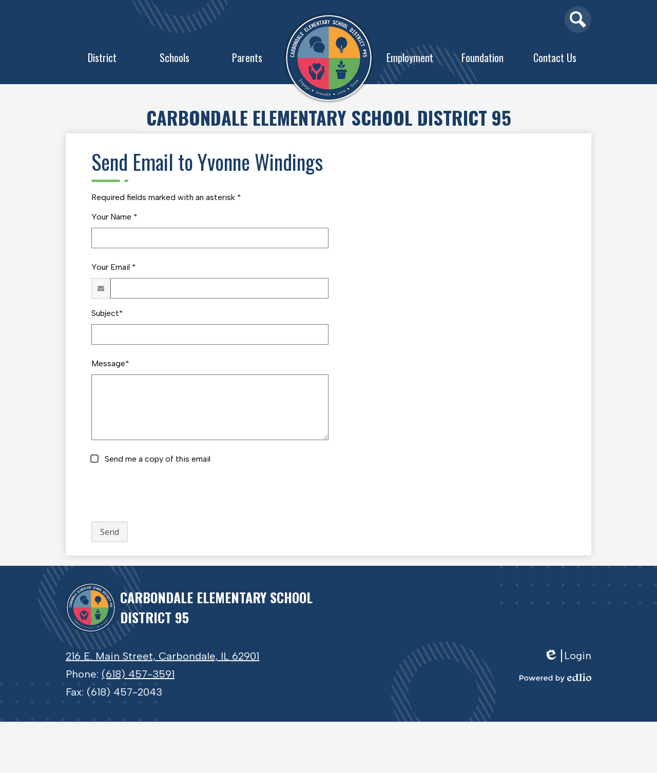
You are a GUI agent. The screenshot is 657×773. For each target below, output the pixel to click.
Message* (110, 363)
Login (567, 655)
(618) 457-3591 (138, 674)
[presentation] (169, 493)
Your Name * (114, 217)
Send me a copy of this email (156, 459)
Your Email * (113, 267)
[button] (102, 60)
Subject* (107, 313)
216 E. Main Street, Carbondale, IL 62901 (162, 656)
